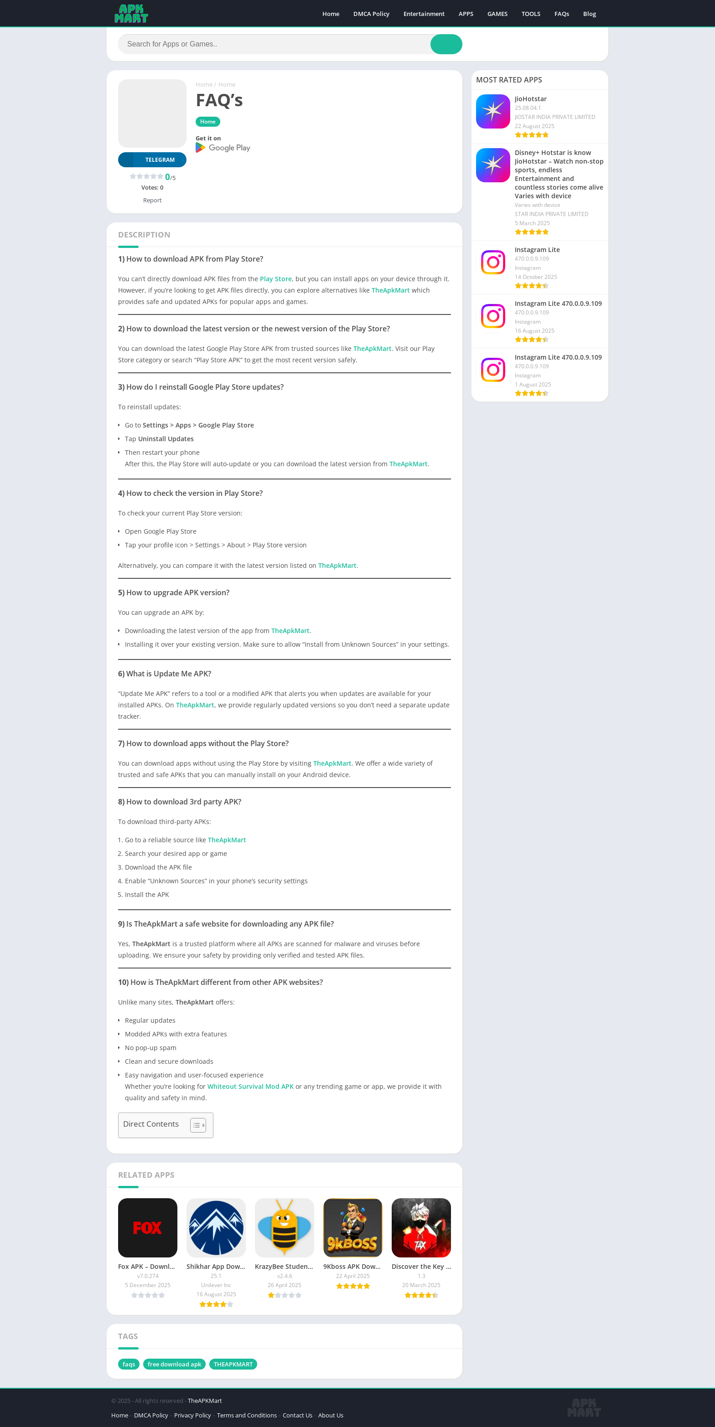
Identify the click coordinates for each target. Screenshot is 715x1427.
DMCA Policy (371, 14)
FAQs (561, 14)
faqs (129, 1364)
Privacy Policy (192, 1415)
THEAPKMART (233, 1364)
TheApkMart (391, 290)
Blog (589, 14)
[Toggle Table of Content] (193, 1125)
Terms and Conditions (247, 1415)
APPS (466, 14)
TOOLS (531, 14)
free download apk (174, 1364)
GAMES (497, 14)
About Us (330, 1415)
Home (330, 14)
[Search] (290, 44)
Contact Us (297, 1415)
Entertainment (424, 14)
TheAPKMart (205, 1400)
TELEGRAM (146, 159)
